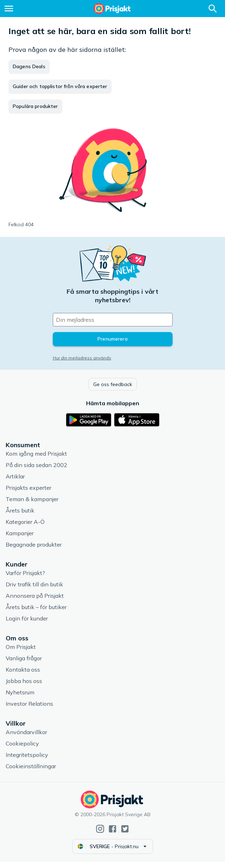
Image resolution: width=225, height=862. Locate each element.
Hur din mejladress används (82, 357)
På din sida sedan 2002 (36, 464)
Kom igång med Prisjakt (36, 453)
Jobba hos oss (24, 680)
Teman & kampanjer (32, 499)
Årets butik (20, 510)
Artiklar (15, 476)
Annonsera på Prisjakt (35, 595)
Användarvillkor (26, 732)
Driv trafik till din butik (34, 584)
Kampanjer (20, 533)
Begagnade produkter (34, 544)
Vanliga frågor (24, 658)
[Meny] (9, 8)
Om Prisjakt (21, 646)
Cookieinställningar (31, 766)
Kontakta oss (23, 669)
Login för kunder (27, 618)
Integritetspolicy (27, 754)
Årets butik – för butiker (36, 607)
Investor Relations (29, 703)
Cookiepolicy (22, 743)
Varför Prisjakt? (25, 572)
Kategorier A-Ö (25, 521)
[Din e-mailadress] (113, 319)
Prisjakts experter (28, 487)
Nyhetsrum (20, 692)
